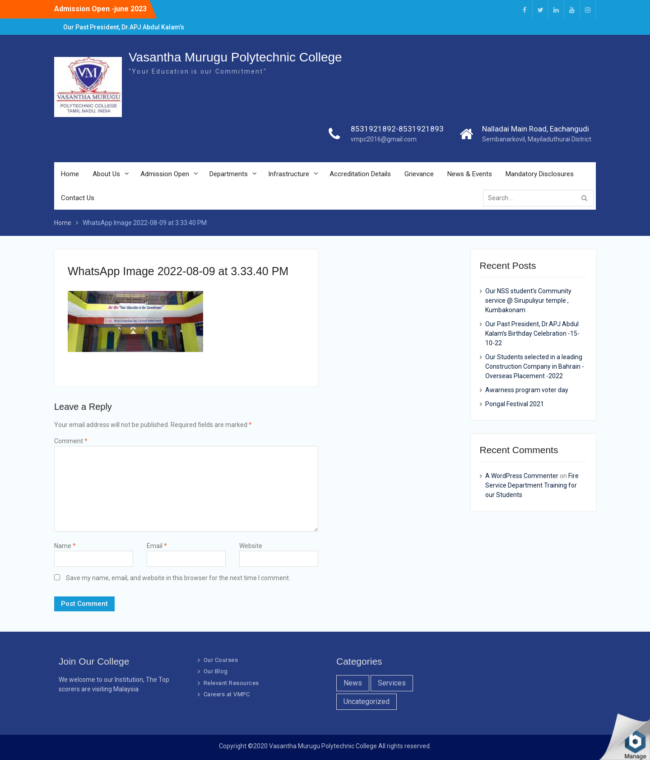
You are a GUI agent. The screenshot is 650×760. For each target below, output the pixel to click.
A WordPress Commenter (521, 475)
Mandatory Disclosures (540, 174)
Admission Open (164, 174)
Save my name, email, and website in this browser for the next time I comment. (178, 578)
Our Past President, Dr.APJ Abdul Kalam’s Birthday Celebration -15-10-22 (532, 333)
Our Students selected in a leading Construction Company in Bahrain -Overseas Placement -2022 (534, 366)
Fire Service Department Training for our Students (532, 485)
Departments (228, 174)
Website (250, 545)
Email (157, 545)
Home (70, 174)
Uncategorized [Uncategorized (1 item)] (367, 701)
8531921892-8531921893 (397, 129)
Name (65, 545)
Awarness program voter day (526, 390)
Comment (71, 441)
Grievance (419, 174)
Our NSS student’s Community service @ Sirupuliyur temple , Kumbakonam (528, 300)
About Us (106, 174)
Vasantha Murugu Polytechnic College (235, 58)
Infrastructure (288, 174)
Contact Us (77, 198)
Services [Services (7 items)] (392, 683)
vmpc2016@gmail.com (384, 139)
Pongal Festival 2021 (514, 404)
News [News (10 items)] (353, 683)
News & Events (469, 174)
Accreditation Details (360, 174)
